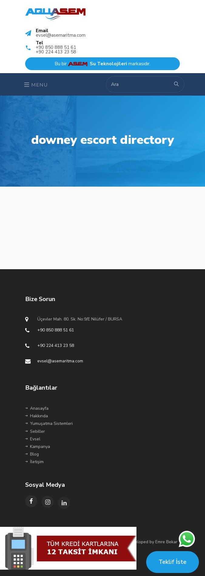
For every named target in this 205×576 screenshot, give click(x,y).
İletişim (34, 462)
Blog (32, 454)
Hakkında (36, 416)
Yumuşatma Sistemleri (49, 423)
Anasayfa (37, 408)
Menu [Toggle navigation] (36, 85)
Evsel (32, 439)
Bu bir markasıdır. (102, 63)
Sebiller (35, 431)
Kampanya (37, 446)
